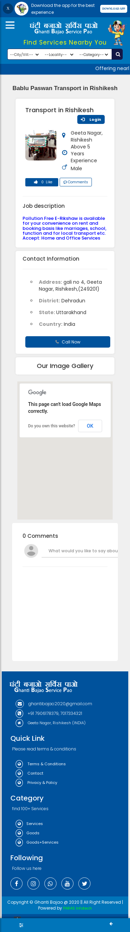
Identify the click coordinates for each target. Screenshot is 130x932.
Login (91, 119)
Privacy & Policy (36, 782)
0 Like (42, 182)
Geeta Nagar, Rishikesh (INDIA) (51, 723)
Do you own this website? (51, 426)
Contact (29, 773)
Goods (28, 833)
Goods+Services (37, 842)
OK (90, 426)
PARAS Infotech (77, 908)
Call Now (67, 342)
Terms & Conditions (41, 764)
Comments (75, 182)
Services (29, 823)
